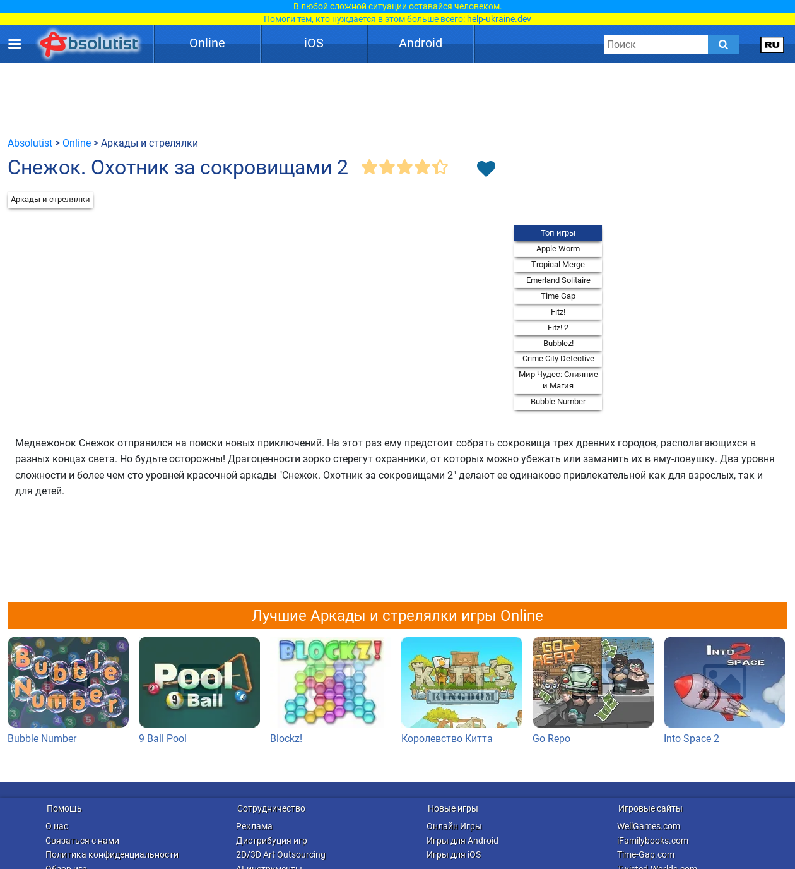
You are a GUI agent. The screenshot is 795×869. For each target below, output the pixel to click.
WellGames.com (648, 826)
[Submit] (723, 44)
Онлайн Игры (454, 826)
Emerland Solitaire (558, 280)
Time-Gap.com (645, 854)
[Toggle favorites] (485, 169)
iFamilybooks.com (652, 841)
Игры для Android (462, 841)
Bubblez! (558, 343)
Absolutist (30, 143)
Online (207, 43)
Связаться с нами (82, 841)
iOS (314, 43)
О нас (56, 826)
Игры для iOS (454, 854)
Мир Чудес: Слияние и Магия (558, 379)
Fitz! (558, 311)
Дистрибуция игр (271, 841)
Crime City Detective (558, 358)
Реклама (254, 826)
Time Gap (558, 296)
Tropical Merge (558, 264)
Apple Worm (558, 248)
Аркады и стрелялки (50, 199)
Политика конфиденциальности (112, 854)
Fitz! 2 (558, 327)
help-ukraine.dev (499, 19)
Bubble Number (558, 401)
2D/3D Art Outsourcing (281, 854)
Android (420, 43)
